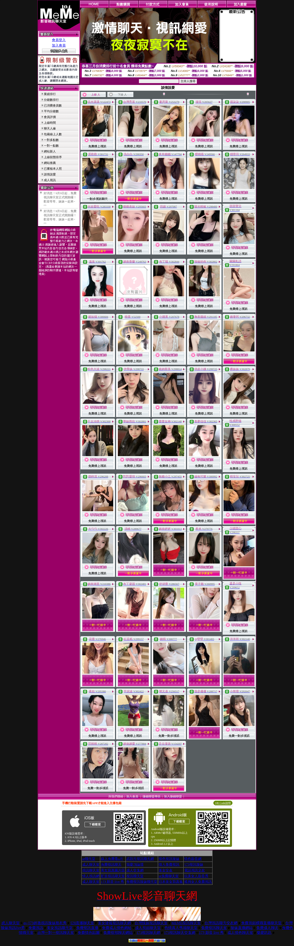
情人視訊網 (90, 876)
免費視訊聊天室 (214, 928)
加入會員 (59, 45)
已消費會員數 (53, 105)
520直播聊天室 (82, 923)
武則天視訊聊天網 (140, 859)
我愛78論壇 (135, 864)
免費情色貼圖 (89, 933)
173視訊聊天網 (148, 933)
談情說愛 (50, 174)
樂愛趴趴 (264, 933)
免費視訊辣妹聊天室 (141, 882)
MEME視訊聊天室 (186, 923)
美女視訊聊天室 (60, 928)
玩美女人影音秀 (196, 876)
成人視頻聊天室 (148, 928)
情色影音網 (192, 859)
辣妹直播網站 (242, 928)
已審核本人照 (53, 168)
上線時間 (50, 122)
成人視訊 (50, 180)
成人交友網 (135, 870)
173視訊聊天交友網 (179, 933)
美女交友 (165, 870)
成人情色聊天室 (240, 933)
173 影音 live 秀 (112, 882)
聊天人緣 (50, 128)
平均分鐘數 (51, 111)
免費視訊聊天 (111, 864)
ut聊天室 (88, 859)
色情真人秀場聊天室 (181, 928)
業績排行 (50, 94)
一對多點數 (51, 140)
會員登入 (59, 40)
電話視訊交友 (194, 870)
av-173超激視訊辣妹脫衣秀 (45, 923)
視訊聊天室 (90, 870)
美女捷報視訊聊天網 (114, 923)
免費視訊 (35, 928)
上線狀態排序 (53, 157)
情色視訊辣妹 (169, 859)
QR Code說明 (223, 803)
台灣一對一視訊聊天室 (55, 933)
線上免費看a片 (112, 859)
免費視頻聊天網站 (118, 933)
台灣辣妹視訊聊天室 (151, 923)
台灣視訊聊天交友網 (220, 923)
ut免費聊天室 (169, 876)
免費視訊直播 (87, 928)
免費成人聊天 (267, 928)
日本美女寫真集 (171, 882)
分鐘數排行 (51, 99)
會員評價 (50, 117)
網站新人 (50, 151)
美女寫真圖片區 (113, 870)
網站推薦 (50, 163)
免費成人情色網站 (116, 928)
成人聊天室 (90, 864)
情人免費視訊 (169, 864)
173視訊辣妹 (193, 864)
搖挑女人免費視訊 (198, 882)
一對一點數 (51, 145)
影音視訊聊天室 (113, 876)
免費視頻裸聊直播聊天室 (261, 923)
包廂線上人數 (53, 134)
